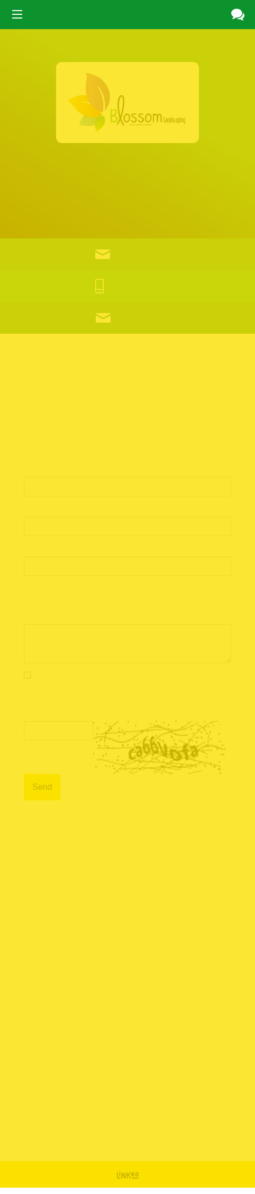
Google (29, 1128)
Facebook (64, 1128)
